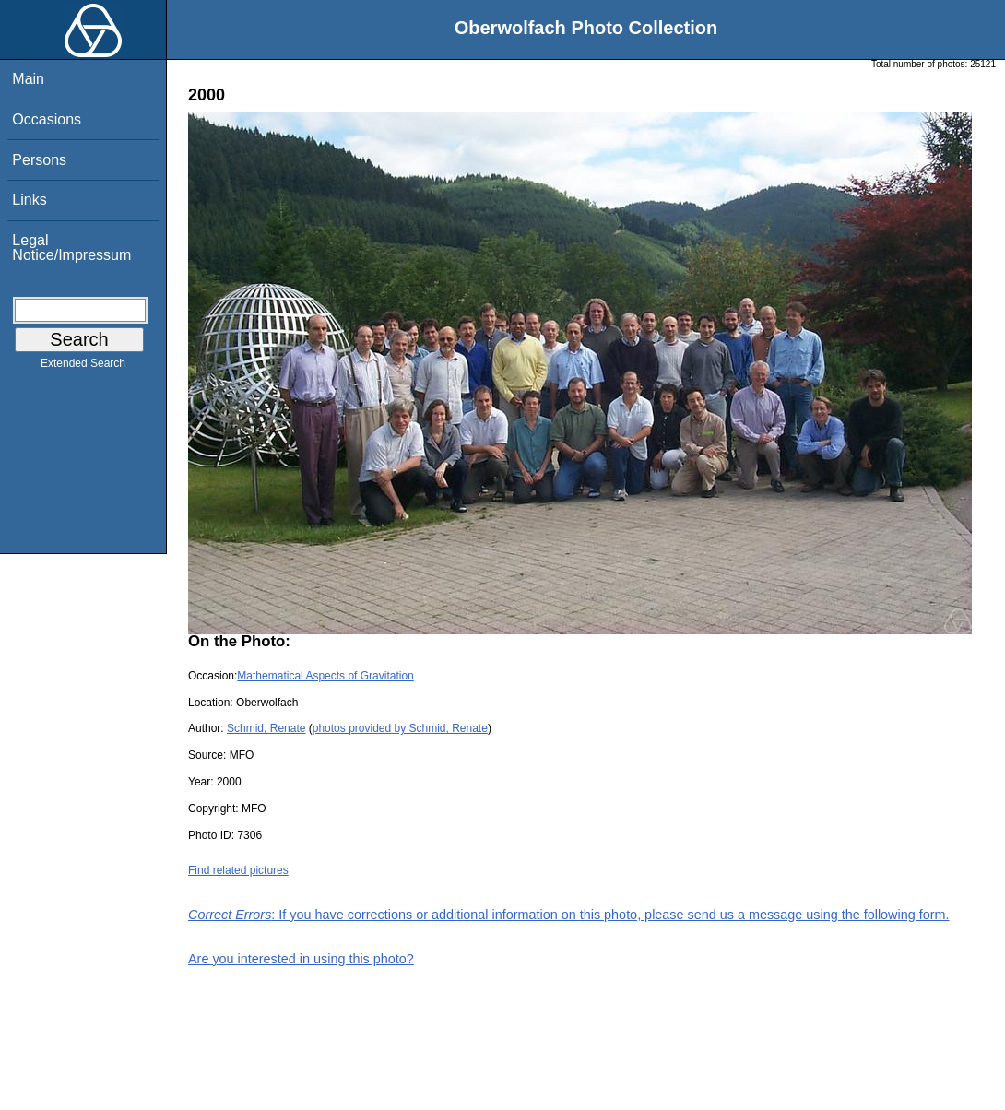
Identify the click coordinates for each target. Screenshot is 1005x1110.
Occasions (46, 119)
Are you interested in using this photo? (301, 958)
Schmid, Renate (266, 728)
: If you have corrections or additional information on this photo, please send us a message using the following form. (569, 914)
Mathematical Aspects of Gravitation (325, 675)
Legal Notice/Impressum (71, 247)
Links (29, 199)
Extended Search (83, 366)
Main (28, 79)
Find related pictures (238, 870)
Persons (39, 160)
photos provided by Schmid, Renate (400, 728)
